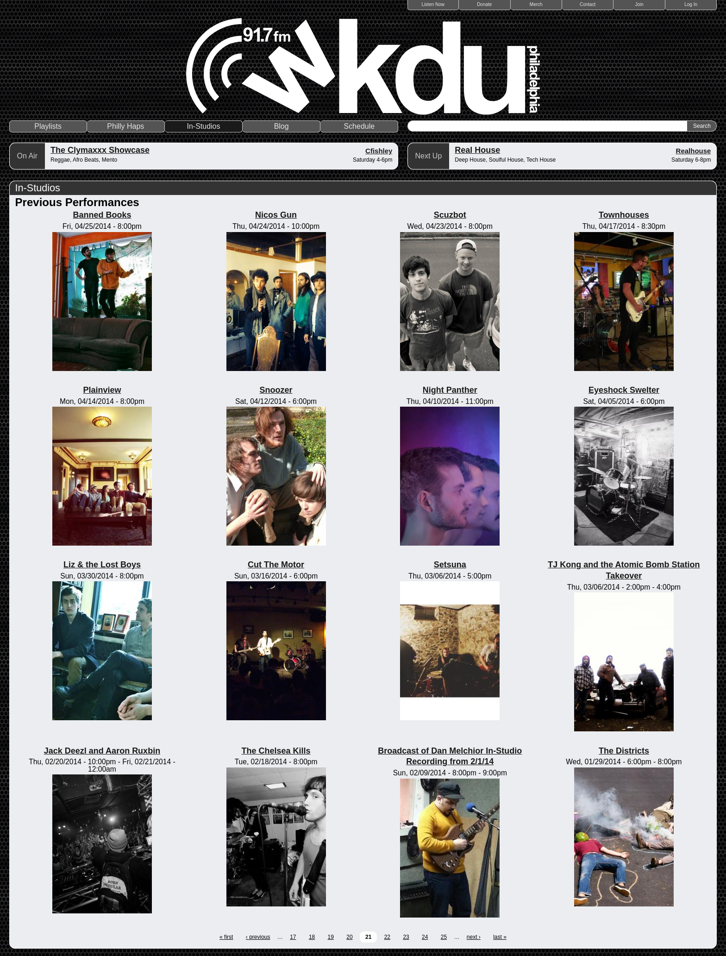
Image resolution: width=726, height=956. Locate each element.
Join (639, 4)
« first (226, 937)
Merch (536, 4)
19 (331, 937)
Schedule (359, 126)
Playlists (48, 126)
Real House (477, 150)
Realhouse (693, 151)
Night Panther (450, 390)
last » (500, 937)
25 (444, 937)
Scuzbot (450, 215)
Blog (281, 126)
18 (312, 937)
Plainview (102, 390)
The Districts (624, 750)
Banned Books (102, 215)
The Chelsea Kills (276, 750)
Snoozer (276, 390)
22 (387, 937)
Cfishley (378, 151)
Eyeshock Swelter (623, 390)
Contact (587, 4)
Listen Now (433, 4)
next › (474, 937)
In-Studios (203, 126)
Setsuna (450, 564)
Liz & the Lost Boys (102, 564)
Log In (690, 4)
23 (406, 937)
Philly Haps (125, 126)
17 (293, 937)
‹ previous (258, 937)
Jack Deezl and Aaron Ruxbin (102, 750)
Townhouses (624, 215)
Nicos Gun (276, 215)
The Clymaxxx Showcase (100, 150)
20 (349, 937)
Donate (484, 4)
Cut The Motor (276, 564)
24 (425, 937)
